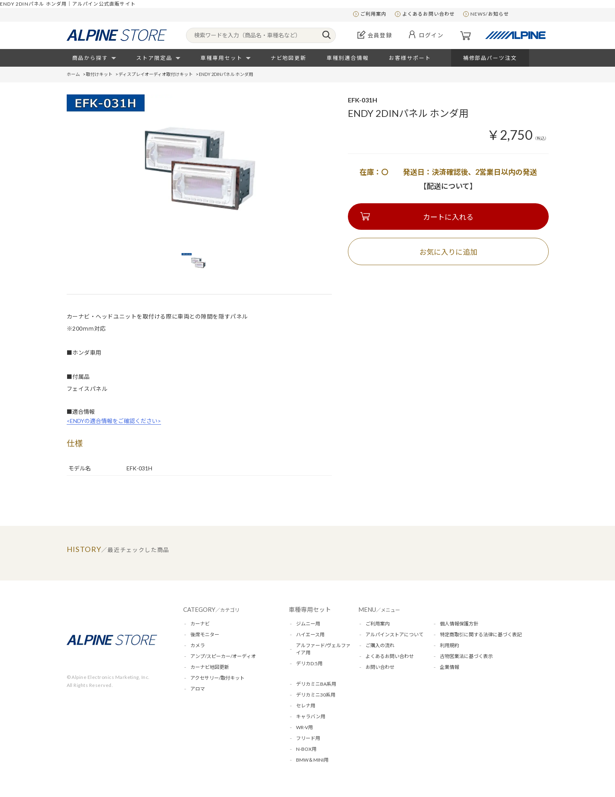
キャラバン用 (310, 716)
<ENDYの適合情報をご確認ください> (114, 420)
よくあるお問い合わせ (428, 14)
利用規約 (449, 645)
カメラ (197, 645)
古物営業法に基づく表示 (466, 656)
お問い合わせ (380, 667)
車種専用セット (221, 58)
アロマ (197, 689)
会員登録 (380, 35)
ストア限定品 (154, 58)
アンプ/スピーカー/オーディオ (223, 656)
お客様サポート (410, 58)
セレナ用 (305, 706)
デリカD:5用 (309, 663)
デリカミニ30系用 (315, 695)
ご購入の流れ (380, 645)
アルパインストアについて (394, 634)
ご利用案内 (373, 14)
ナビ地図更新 (289, 58)
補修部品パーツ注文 (490, 58)
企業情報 (449, 667)
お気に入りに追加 (448, 251)
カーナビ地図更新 (209, 667)
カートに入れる (448, 217)
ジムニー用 (308, 624)
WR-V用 (304, 727)
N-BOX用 (306, 749)
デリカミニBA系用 (316, 684)
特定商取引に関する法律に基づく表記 (481, 634)
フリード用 (308, 738)
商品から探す (90, 58)
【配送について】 (448, 186)
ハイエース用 (310, 634)
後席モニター (204, 634)
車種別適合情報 (348, 58)
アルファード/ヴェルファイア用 (323, 649)
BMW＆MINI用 (312, 760)
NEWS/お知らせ (489, 14)
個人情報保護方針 (459, 624)
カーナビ (200, 624)
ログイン (431, 35)
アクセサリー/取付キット (217, 678)
